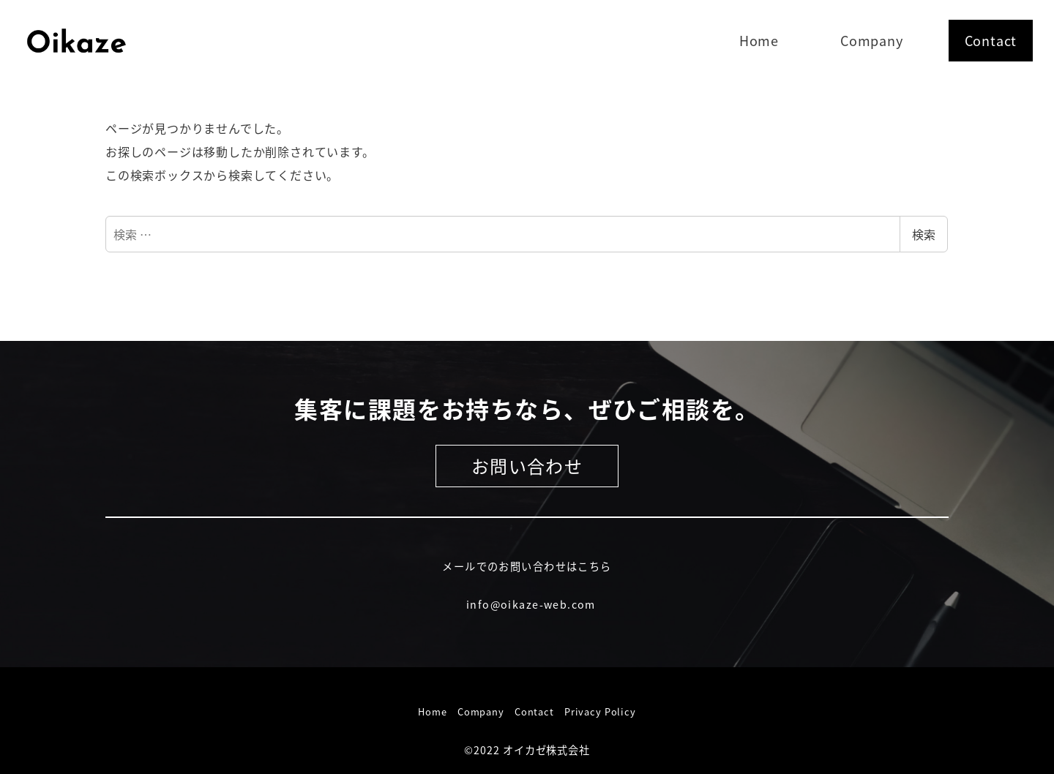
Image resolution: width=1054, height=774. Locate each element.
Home (432, 711)
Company (480, 711)
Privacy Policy (600, 711)
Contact (534, 711)
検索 (923, 234)
